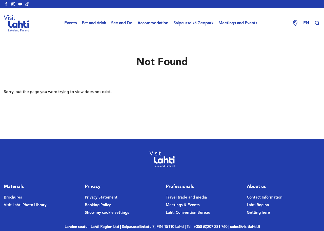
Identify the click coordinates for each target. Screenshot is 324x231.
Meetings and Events (237, 23)
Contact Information (264, 198)
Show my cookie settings (107, 213)
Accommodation (152, 23)
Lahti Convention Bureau (188, 213)
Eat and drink (94, 23)
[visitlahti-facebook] (6, 4)
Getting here (258, 213)
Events (70, 23)
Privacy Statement (101, 198)
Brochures (13, 198)
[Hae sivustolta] (317, 23)
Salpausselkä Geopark (193, 23)
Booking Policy (98, 205)
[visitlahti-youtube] (20, 4)
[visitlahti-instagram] (13, 4)
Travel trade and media (186, 198)
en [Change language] (306, 23)
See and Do (121, 23)
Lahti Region (258, 205)
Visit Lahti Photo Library (25, 205)
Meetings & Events (183, 205)
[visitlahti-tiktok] (27, 4)
